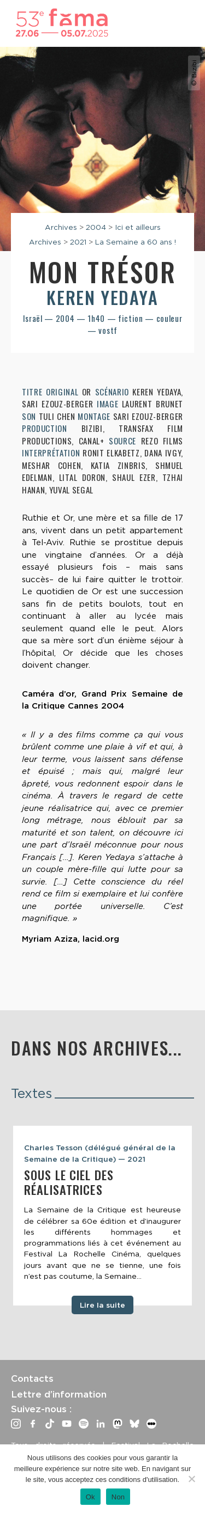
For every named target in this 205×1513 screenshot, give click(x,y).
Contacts (32, 1378)
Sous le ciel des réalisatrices (69, 1182)
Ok (90, 1497)
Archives (61, 227)
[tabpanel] (102, 1215)
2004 (96, 227)
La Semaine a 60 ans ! (135, 241)
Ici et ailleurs (138, 227)
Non (118, 1497)
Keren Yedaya (102, 297)
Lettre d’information (59, 1394)
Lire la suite (102, 1305)
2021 (78, 241)
